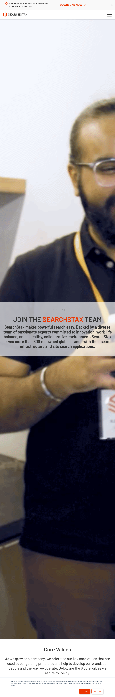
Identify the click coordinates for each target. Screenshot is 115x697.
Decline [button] (97, 691)
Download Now (72, 5)
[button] (109, 14)
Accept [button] (84, 691)
